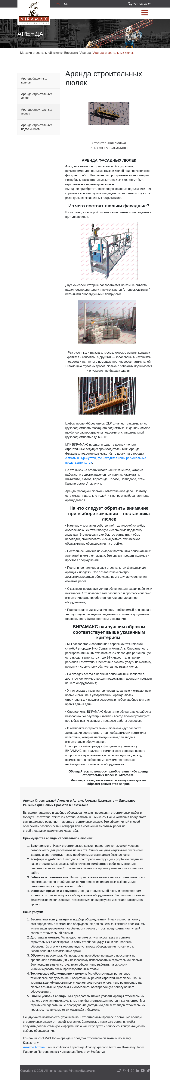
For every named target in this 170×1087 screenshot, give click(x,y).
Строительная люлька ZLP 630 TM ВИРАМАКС (109, 149)
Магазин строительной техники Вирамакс (49, 52)
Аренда (85, 52)
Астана (40, 1054)
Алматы (28, 1054)
